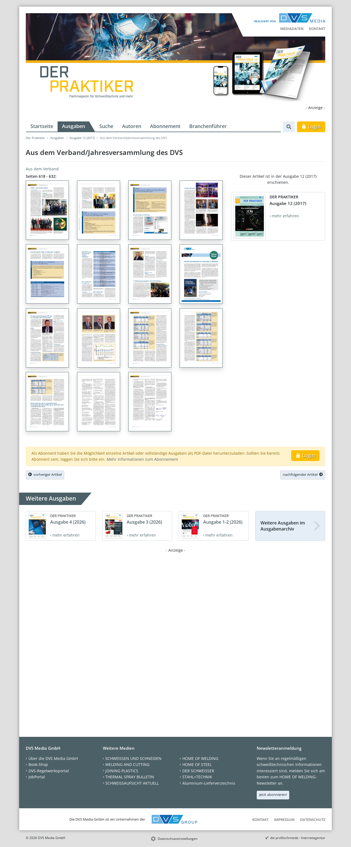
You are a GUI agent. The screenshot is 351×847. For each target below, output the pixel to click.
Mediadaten (292, 28)
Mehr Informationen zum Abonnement (142, 459)
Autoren (131, 126)
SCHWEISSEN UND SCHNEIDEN (133, 758)
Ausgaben (73, 126)
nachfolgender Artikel (303, 474)
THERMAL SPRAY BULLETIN (129, 776)
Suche (106, 126)
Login (311, 126)
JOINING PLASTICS (121, 770)
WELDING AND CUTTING (127, 764)
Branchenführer (208, 126)
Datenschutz (312, 819)
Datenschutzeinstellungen (177, 838)
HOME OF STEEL (197, 764)
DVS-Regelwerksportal (49, 770)
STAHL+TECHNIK (197, 776)
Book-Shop (38, 764)
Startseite (41, 126)
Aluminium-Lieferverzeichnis (208, 783)
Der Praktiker (35, 138)
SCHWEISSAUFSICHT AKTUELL (132, 783)
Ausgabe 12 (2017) (82, 138)
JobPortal (37, 776)
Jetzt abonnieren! (273, 794)
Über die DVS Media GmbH (53, 758)
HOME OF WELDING (200, 758)
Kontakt (317, 28)
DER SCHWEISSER (198, 770)
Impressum (284, 819)
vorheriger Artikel (45, 474)
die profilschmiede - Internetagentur (297, 837)
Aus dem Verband (42, 168)
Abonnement (165, 126)
